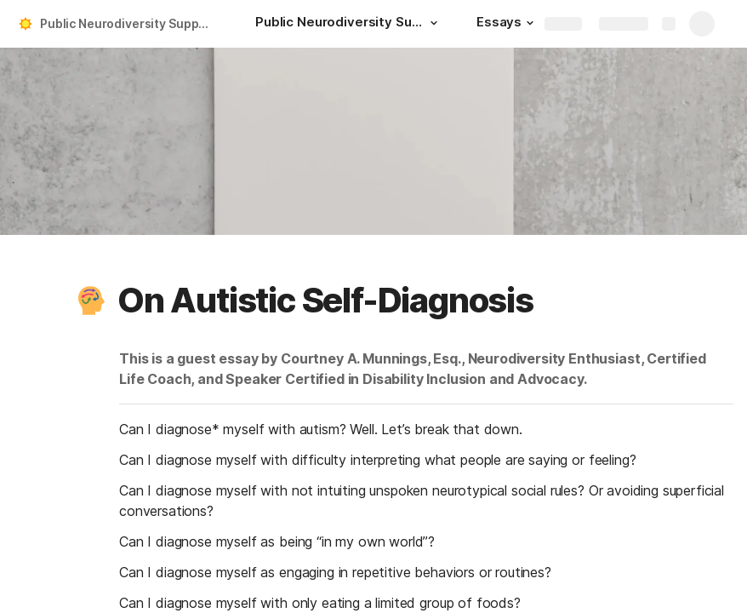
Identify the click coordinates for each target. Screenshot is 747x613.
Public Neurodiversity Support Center (130, 23)
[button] (433, 23)
